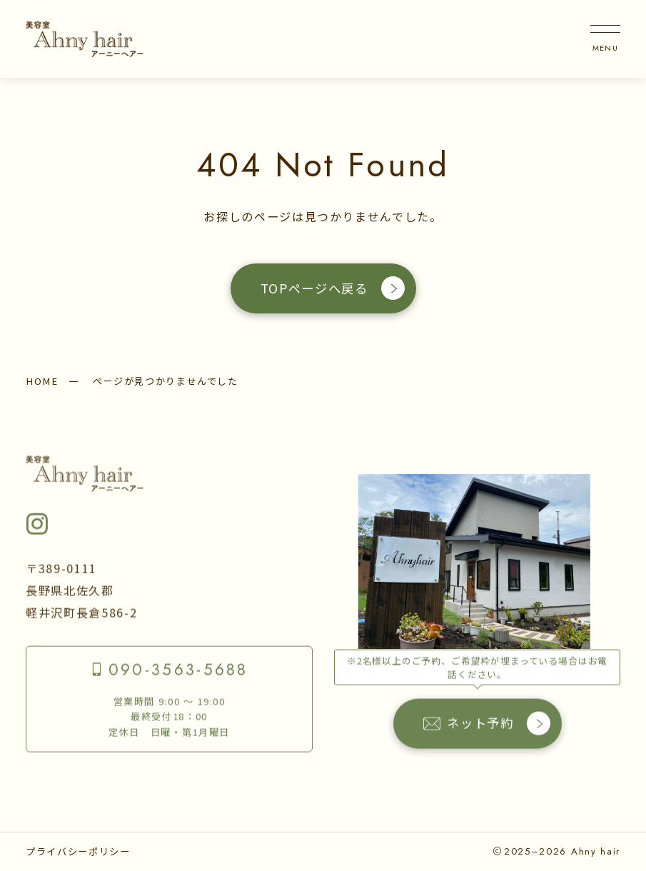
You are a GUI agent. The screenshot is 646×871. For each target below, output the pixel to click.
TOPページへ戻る (333, 288)
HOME (42, 381)
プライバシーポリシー (78, 851)
